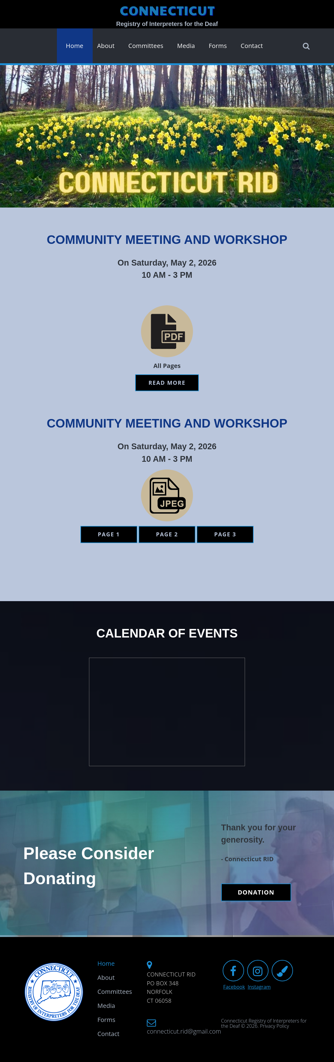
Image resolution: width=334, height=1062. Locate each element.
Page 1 (109, 534)
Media (186, 46)
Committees (145, 46)
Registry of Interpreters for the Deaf (167, 23)
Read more (167, 382)
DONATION (256, 892)
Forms (218, 46)
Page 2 (167, 534)
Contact (252, 46)
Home (74, 46)
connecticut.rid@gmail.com (179, 1031)
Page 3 (225, 534)
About (105, 46)
